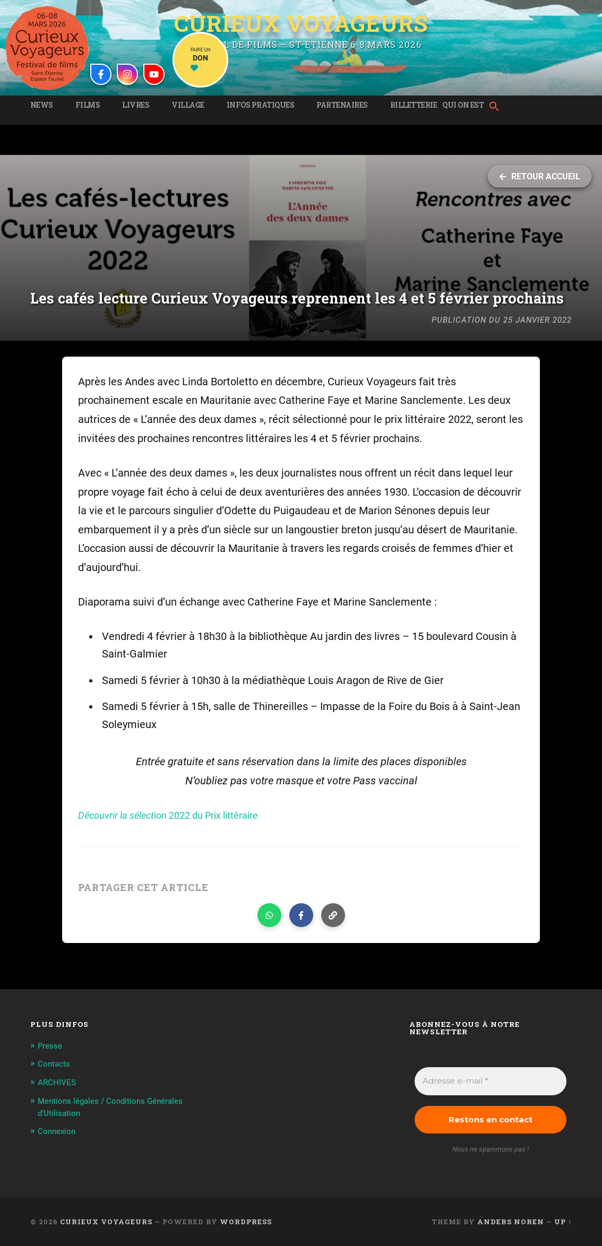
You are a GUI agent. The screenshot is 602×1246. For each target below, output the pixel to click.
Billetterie (413, 105)
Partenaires (342, 105)
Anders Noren (510, 1221)
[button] (497, 107)
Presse (52, 1045)
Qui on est (463, 105)
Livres (135, 105)
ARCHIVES (59, 1081)
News (41, 105)
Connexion (59, 1129)
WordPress (246, 1221)
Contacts (56, 1063)
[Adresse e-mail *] (490, 1081)
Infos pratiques (261, 105)
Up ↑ (563, 1221)
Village (187, 105)
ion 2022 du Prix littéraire (180, 815)
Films (87, 105)
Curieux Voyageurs (301, 23)
